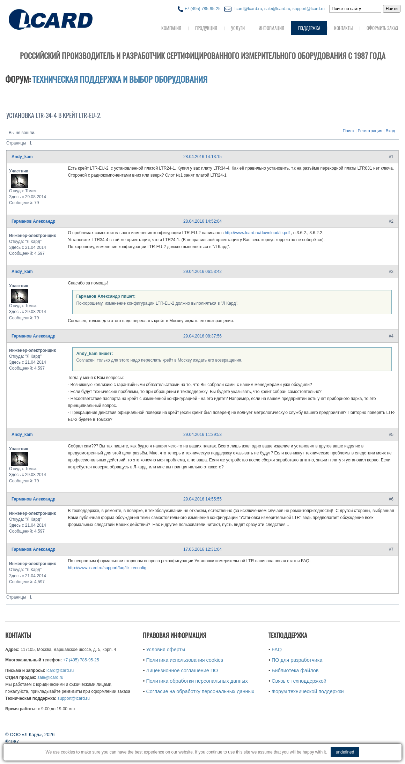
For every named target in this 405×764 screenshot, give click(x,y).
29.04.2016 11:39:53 (202, 434)
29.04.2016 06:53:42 (202, 271)
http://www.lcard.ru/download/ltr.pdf (257, 232)
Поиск (348, 130)
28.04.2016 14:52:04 (202, 221)
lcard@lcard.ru (247, 8)
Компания (171, 28)
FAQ (277, 649)
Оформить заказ (382, 28)
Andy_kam (22, 156)
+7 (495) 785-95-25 (199, 8)
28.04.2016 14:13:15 (202, 156)
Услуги (238, 28)
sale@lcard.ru (277, 8)
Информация (271, 28)
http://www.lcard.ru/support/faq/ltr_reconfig (107, 567)
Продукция (206, 28)
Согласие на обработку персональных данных (200, 691)
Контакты (343, 28)
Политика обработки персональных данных (197, 681)
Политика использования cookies (184, 660)
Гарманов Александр (34, 221)
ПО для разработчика (297, 660)
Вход (390, 130)
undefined (345, 752)
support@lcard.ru (309, 8)
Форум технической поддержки (308, 691)
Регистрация (370, 130)
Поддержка (309, 28)
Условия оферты (165, 649)
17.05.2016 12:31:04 (202, 549)
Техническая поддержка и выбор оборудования (119, 79)
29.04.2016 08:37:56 (202, 336)
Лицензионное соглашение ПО (182, 670)
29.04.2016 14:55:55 (202, 499)
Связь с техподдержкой (299, 681)
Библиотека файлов (295, 670)
